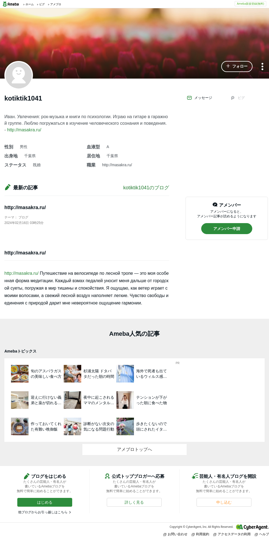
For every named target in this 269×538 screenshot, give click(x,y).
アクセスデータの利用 (232, 534)
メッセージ (199, 98)
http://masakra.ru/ (24, 129)
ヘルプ (262, 534)
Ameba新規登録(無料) (250, 3)
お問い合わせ (175, 534)
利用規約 (200, 534)
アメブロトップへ (134, 449)
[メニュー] (262, 67)
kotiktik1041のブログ (146, 187)
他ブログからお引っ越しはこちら (43, 512)
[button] (237, 66)
